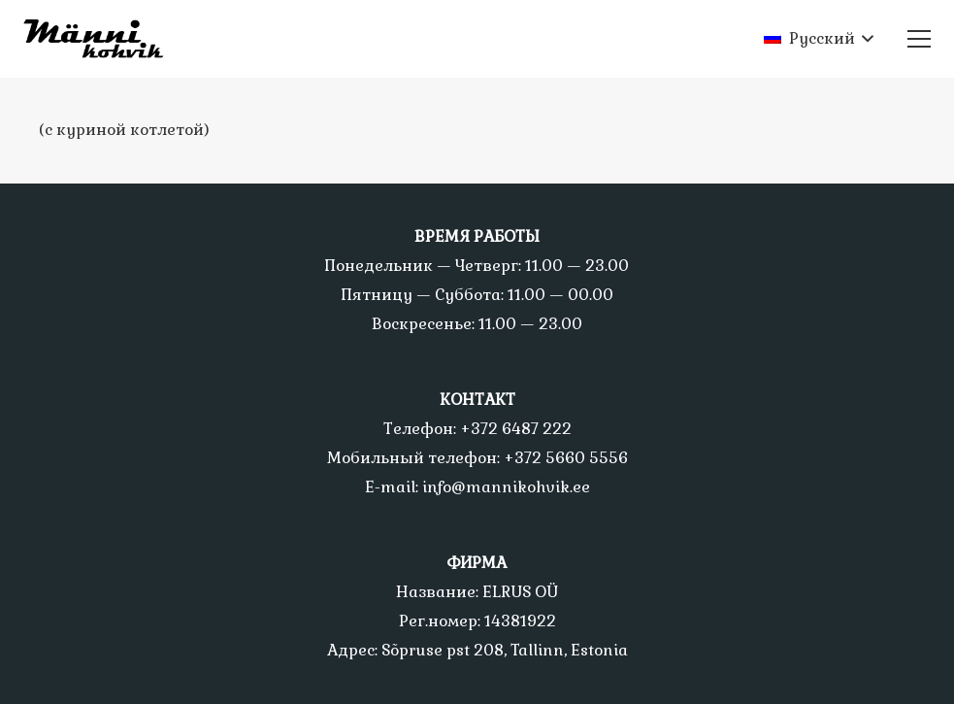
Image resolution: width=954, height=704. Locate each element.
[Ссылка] (101, 38)
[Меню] (919, 39)
